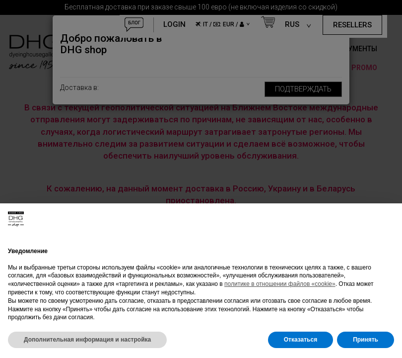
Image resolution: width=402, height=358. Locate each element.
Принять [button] (365, 339)
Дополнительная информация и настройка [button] (87, 339)
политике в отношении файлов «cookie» (279, 283)
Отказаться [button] (300, 339)
